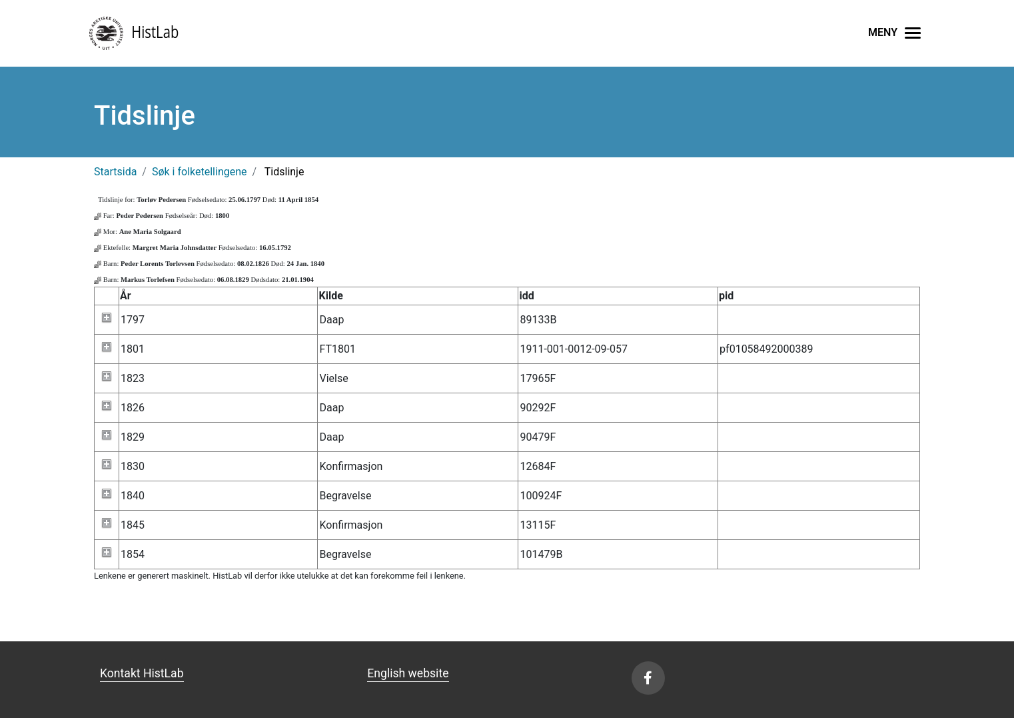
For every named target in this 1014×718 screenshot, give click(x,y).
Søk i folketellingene (199, 171)
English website (407, 673)
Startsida (115, 171)
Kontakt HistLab (142, 673)
